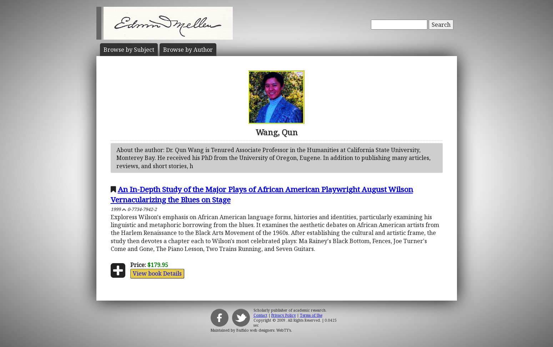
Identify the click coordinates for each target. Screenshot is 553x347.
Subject (129, 49)
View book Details (157, 273)
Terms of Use (311, 315)
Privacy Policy (283, 315)
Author (188, 49)
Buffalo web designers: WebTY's (263, 330)
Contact (260, 315)
